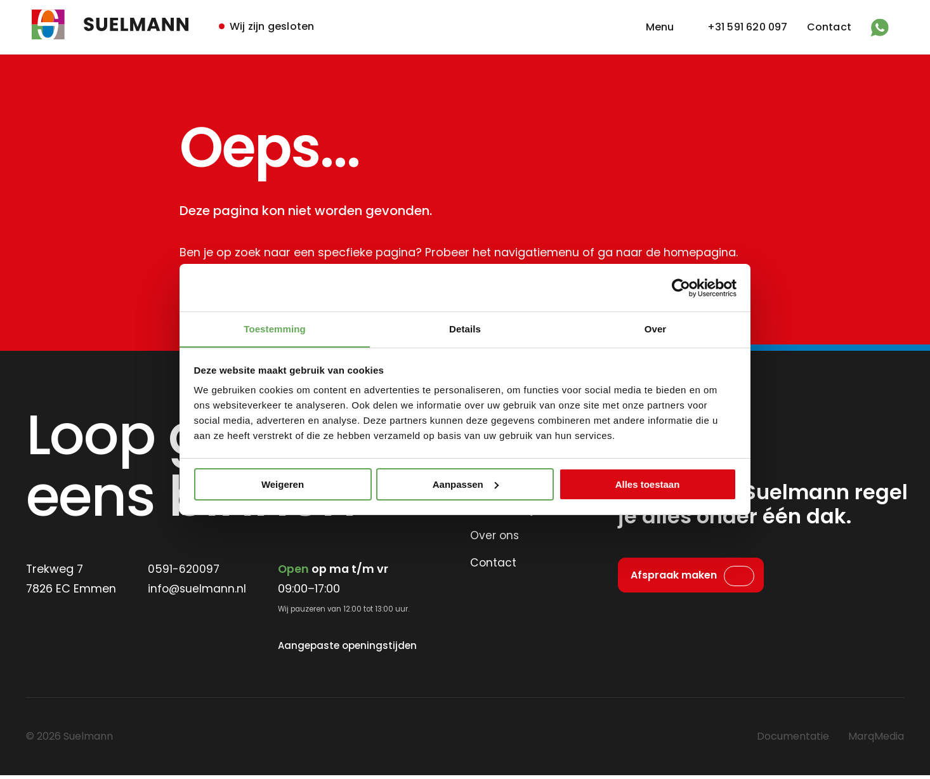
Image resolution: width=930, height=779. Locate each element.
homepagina (700, 253)
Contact (829, 27)
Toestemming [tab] (275, 329)
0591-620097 (185, 570)
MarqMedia (876, 740)
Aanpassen (466, 484)
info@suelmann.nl (199, 590)
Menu (660, 27)
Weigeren (282, 484)
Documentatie (793, 740)
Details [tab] (465, 329)
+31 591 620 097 (747, 27)
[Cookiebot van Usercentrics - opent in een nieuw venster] (681, 287)
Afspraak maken (674, 577)
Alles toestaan (647, 484)
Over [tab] (656, 329)
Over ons (495, 536)
